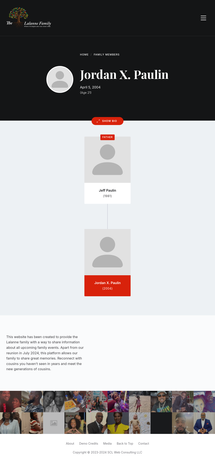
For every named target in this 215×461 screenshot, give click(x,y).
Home (84, 54)
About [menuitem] (70, 443)
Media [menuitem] (107, 443)
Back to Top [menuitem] (125, 443)
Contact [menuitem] (143, 443)
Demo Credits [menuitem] (88, 443)
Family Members (107, 54)
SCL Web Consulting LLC (125, 452)
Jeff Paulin (107, 190)
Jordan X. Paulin (107, 283)
